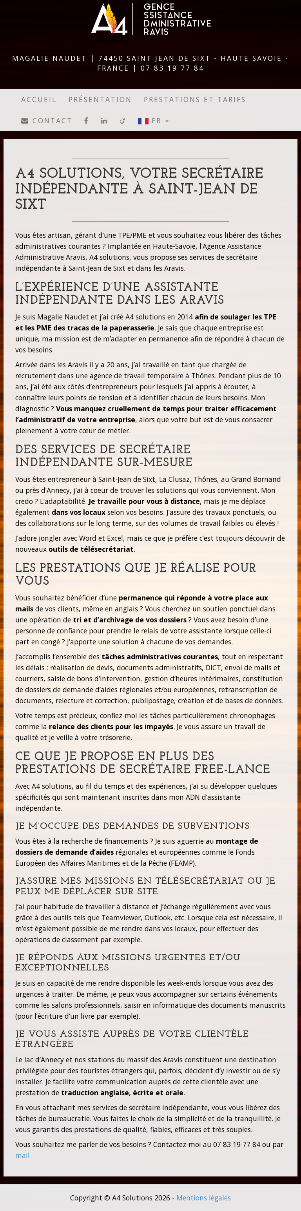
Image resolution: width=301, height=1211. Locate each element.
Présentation (100, 99)
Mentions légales (203, 1197)
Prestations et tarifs (195, 99)
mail (22, 1155)
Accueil (39, 99)
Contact (47, 120)
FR (153, 120)
